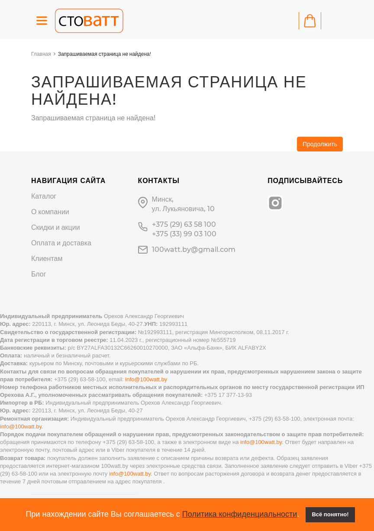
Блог (38, 274)
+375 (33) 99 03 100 (184, 234)
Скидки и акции (55, 227)
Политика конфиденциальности (239, 514)
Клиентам (46, 258)
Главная (41, 54)
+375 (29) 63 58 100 (184, 224)
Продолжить (320, 144)
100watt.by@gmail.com (193, 249)
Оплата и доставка (61, 243)
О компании (50, 212)
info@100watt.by (146, 379)
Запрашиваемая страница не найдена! (104, 54)
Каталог (43, 196)
